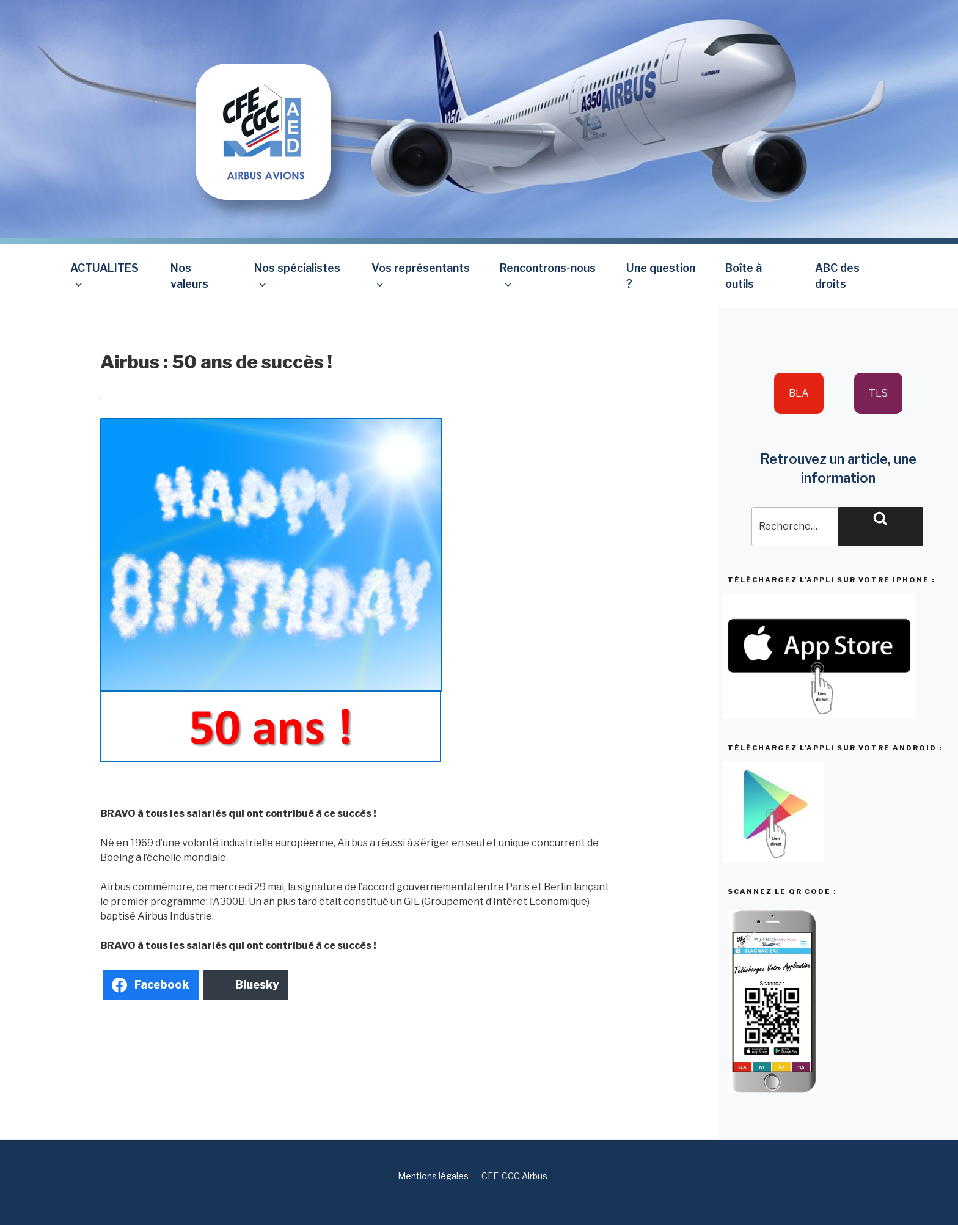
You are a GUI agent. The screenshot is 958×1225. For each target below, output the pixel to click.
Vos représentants (420, 275)
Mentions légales (433, 1176)
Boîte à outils (743, 275)
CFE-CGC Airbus (514, 1176)
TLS (878, 393)
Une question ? (660, 275)
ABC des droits (837, 275)
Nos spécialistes (297, 275)
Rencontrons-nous (548, 275)
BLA (799, 393)
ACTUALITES (104, 275)
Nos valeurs (189, 275)
